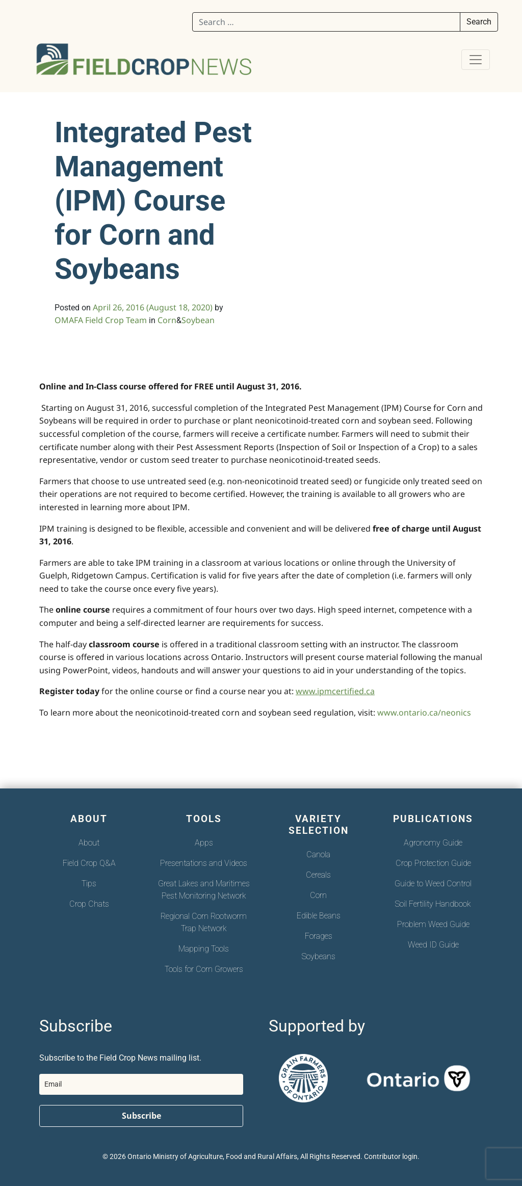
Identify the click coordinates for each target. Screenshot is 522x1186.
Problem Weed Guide (433, 924)
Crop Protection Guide (433, 863)
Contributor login (390, 1156)
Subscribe (141, 1115)
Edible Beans (319, 915)
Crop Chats (89, 904)
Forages (318, 936)
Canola (318, 854)
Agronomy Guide (433, 843)
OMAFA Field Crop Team (101, 320)
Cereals (318, 875)
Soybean (198, 320)
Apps (204, 843)
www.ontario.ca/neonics (424, 712)
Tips (89, 883)
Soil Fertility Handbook (433, 904)
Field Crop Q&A (89, 863)
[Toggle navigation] (475, 59)
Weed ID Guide (433, 945)
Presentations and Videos (203, 863)
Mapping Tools (203, 949)
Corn (167, 320)
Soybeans (318, 956)
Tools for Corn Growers (204, 969)
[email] (141, 1084)
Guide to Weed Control (433, 883)
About (89, 843)
